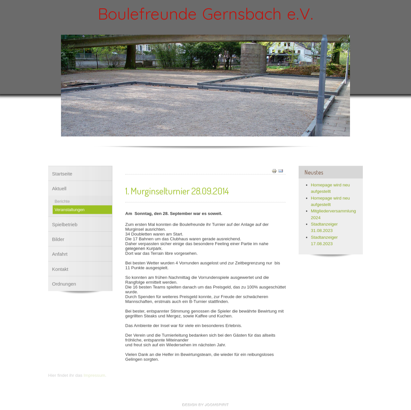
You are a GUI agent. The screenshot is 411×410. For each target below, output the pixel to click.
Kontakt (60, 268)
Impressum (94, 374)
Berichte (62, 200)
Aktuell (59, 187)
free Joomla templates (205, 405)
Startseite (62, 172)
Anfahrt (59, 253)
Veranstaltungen (69, 208)
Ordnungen (64, 282)
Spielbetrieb (64, 223)
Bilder (58, 238)
